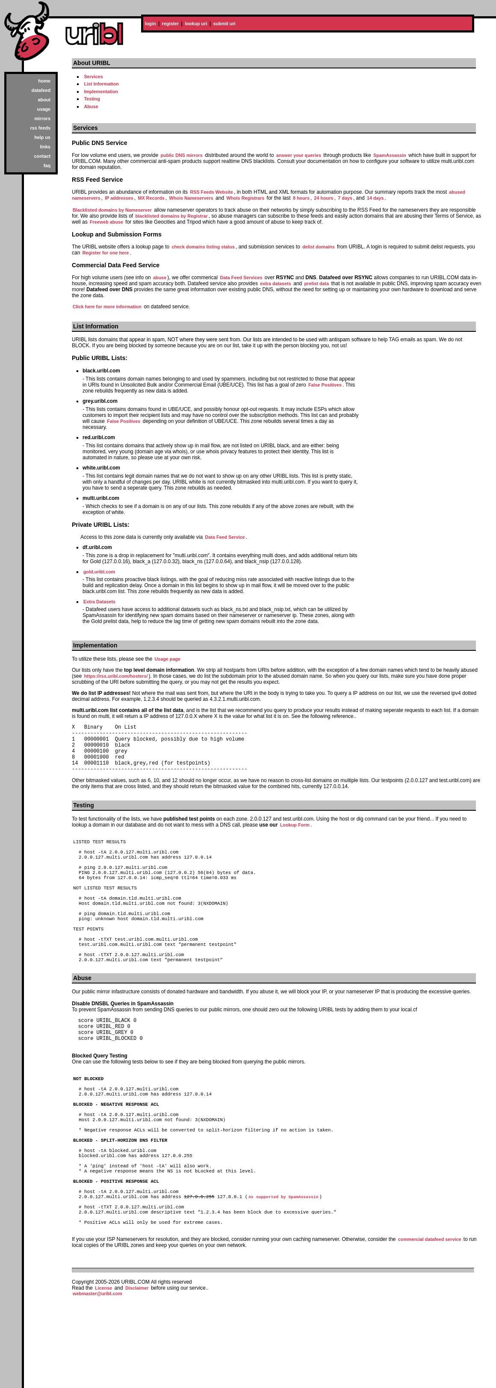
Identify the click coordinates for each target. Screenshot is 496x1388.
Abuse (91, 106)
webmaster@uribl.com (97, 1382)
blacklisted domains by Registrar (172, 216)
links (45, 146)
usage (43, 109)
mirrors (42, 118)
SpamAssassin (389, 155)
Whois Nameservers (191, 198)
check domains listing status (203, 246)
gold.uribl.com (99, 571)
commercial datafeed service (429, 1327)
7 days (345, 198)
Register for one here (106, 252)
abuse (159, 277)
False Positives (325, 384)
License (103, 1376)
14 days (375, 198)
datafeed (41, 90)
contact (42, 156)
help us (42, 137)
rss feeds (40, 127)
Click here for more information (107, 306)
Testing (92, 98)
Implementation (101, 91)
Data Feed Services (241, 277)
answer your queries (298, 155)
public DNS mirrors (181, 155)
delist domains (318, 246)
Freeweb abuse (106, 221)
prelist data (316, 283)
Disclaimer (137, 1376)
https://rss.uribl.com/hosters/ (116, 676)
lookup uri (196, 23)
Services (93, 76)
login (150, 23)
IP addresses (119, 198)
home (44, 80)
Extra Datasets (99, 601)
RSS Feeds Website (211, 192)
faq (47, 165)
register (170, 23)
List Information (101, 83)
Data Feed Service (225, 537)
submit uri (224, 23)
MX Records (151, 198)
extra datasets (275, 283)
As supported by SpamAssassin (283, 1277)
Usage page (167, 659)
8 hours (301, 198)
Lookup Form (295, 835)
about (44, 99)
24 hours (324, 198)
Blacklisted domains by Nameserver (112, 210)
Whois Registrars (245, 198)
